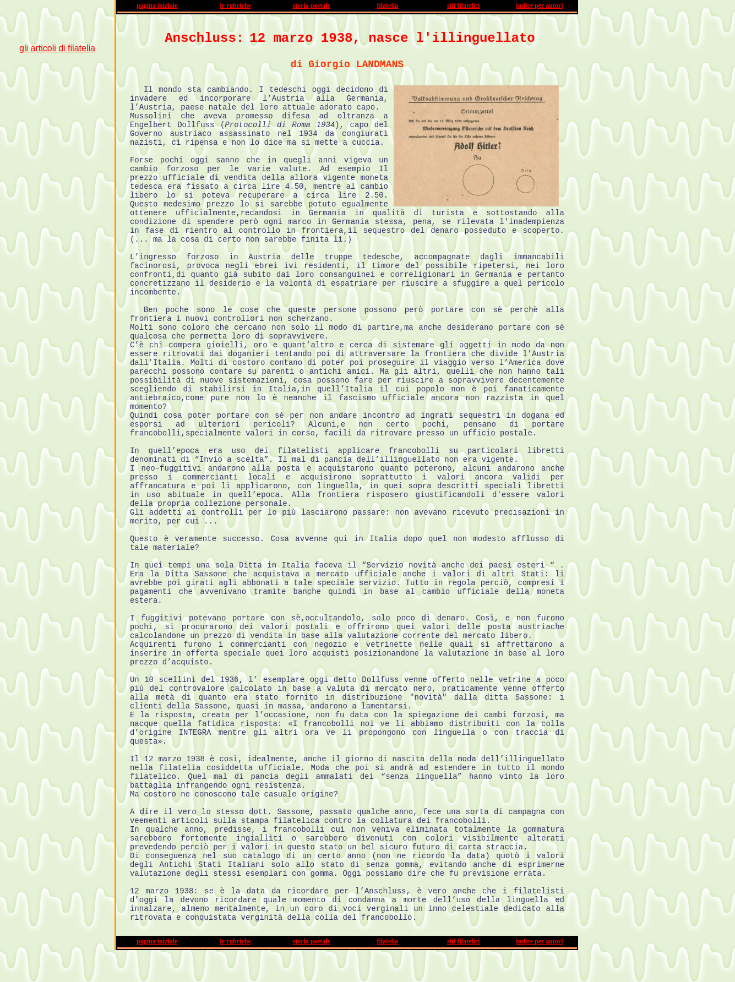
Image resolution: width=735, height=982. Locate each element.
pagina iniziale (157, 5)
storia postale (311, 5)
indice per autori (539, 5)
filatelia (387, 5)
